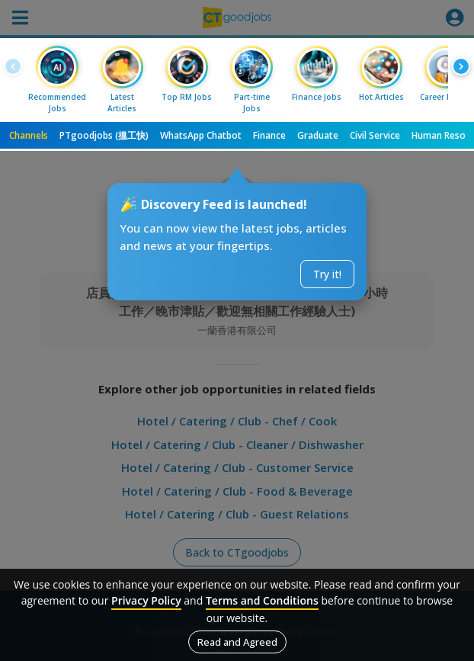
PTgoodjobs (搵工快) (104, 135)
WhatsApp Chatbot (201, 135)
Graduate (317, 135)
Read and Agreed (237, 642)
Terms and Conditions (262, 600)
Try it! (327, 274)
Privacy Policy (146, 600)
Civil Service (375, 135)
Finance (269, 135)
